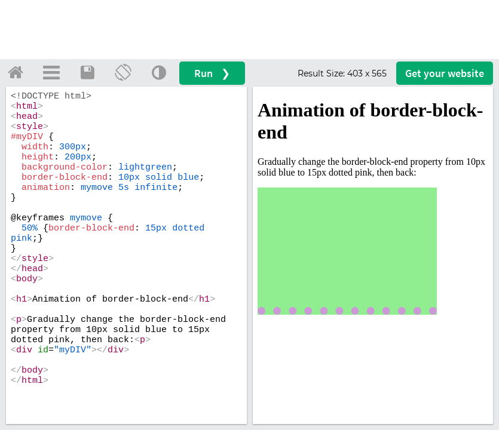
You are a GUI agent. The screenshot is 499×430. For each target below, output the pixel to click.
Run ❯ (212, 73)
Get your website (444, 73)
